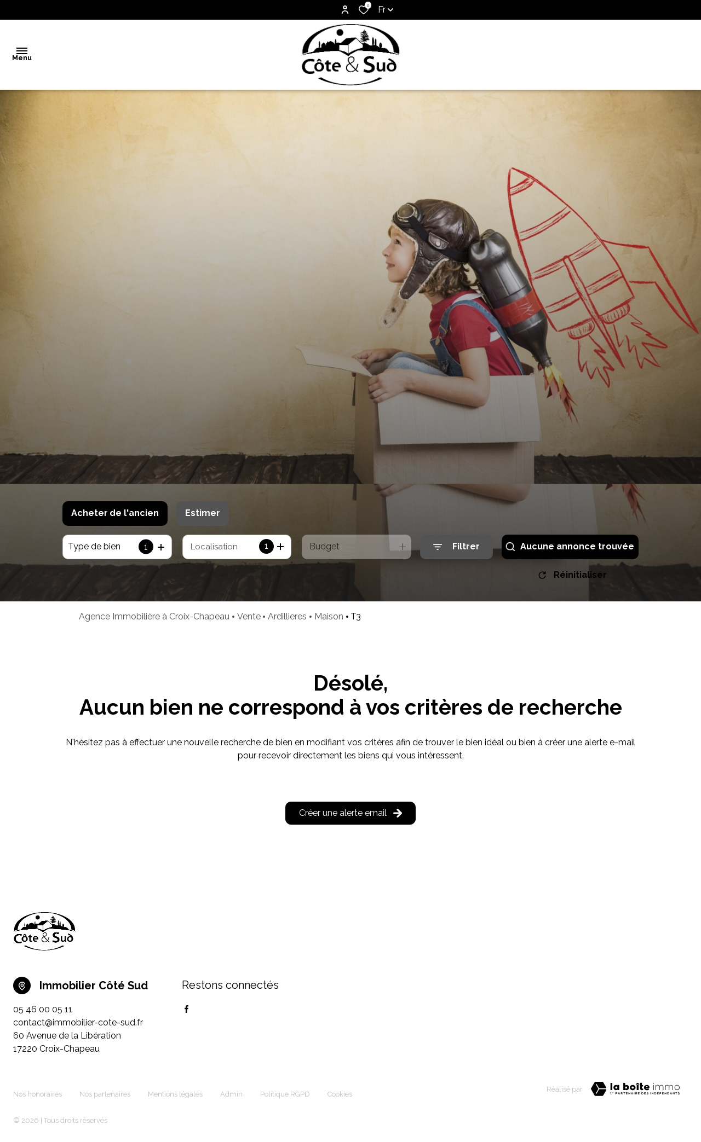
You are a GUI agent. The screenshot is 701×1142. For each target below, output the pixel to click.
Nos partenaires (104, 1091)
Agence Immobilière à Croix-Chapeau (154, 620)
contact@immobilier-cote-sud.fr (78, 1026)
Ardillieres (287, 620)
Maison (328, 620)
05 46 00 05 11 (42, 1013)
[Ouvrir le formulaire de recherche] (456, 547)
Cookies (339, 1091)
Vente (249, 620)
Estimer (202, 513)
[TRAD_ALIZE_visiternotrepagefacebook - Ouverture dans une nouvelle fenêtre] (186, 1013)
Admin (231, 1091)
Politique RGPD (285, 1091)
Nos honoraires (37, 1091)
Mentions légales (175, 1091)
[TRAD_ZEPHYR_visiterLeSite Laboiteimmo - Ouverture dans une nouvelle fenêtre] (635, 1093)
